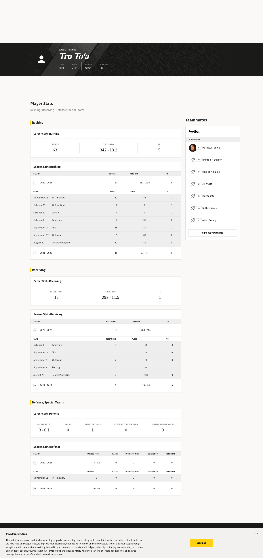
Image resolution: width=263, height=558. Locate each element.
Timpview (47, 220)
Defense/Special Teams (70, 110)
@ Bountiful (49, 205)
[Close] (257, 536)
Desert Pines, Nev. (52, 242)
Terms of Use (54, 552)
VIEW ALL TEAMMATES (213, 233)
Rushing (35, 110)
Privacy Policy (73, 552)
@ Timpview (49, 197)
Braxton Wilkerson (205, 159)
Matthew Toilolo (204, 147)
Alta (44, 227)
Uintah (46, 212)
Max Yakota (201, 196)
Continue (201, 544)
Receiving (48, 110)
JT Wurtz (200, 184)
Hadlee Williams (204, 172)
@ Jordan (47, 235)
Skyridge (47, 367)
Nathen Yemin (203, 208)
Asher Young (202, 220)
